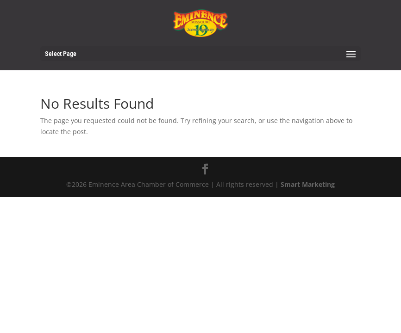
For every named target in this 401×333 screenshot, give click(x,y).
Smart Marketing (308, 184)
